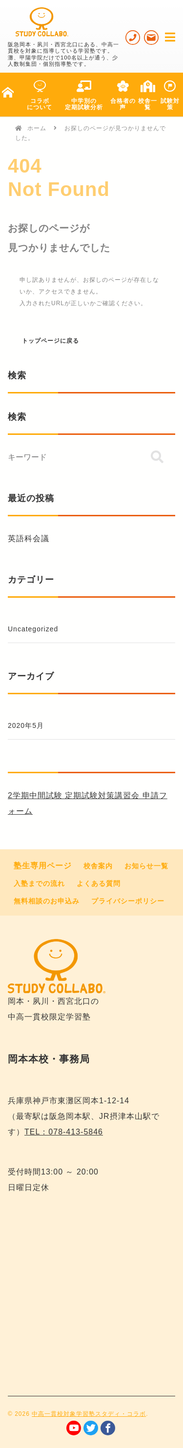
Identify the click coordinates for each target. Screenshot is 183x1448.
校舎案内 (98, 866)
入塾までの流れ (39, 883)
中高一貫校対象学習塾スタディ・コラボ (89, 1413)
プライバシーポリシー (127, 901)
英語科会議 (28, 538)
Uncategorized (33, 629)
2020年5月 (26, 725)
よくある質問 (99, 883)
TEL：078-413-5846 (63, 1132)
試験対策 (170, 95)
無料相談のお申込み (47, 901)
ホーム (36, 128)
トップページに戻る (50, 340)
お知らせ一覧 (146, 866)
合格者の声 (122, 95)
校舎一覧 (147, 95)
